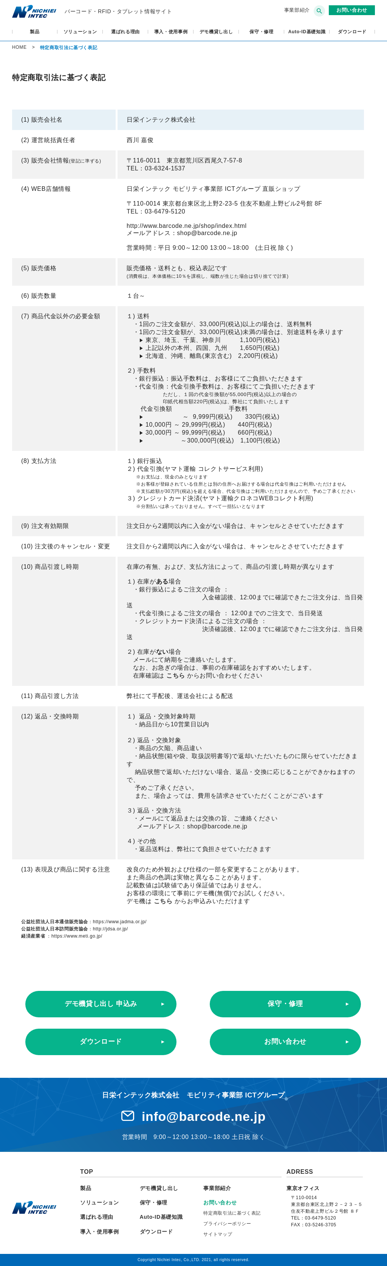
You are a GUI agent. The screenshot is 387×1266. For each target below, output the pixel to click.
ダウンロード (352, 31)
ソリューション (80, 31)
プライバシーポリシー (227, 1223)
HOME (19, 47)
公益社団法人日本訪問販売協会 (54, 929)
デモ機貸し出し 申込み (101, 1004)
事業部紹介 (297, 10)
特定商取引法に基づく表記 (232, 1213)
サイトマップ (217, 1234)
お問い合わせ (285, 1041)
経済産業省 (33, 936)
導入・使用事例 (171, 31)
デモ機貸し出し (216, 31)
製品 (34, 31)
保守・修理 (261, 31)
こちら (176, 675)
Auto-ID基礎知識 (306, 31)
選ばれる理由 (125, 31)
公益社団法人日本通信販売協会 (54, 921)
